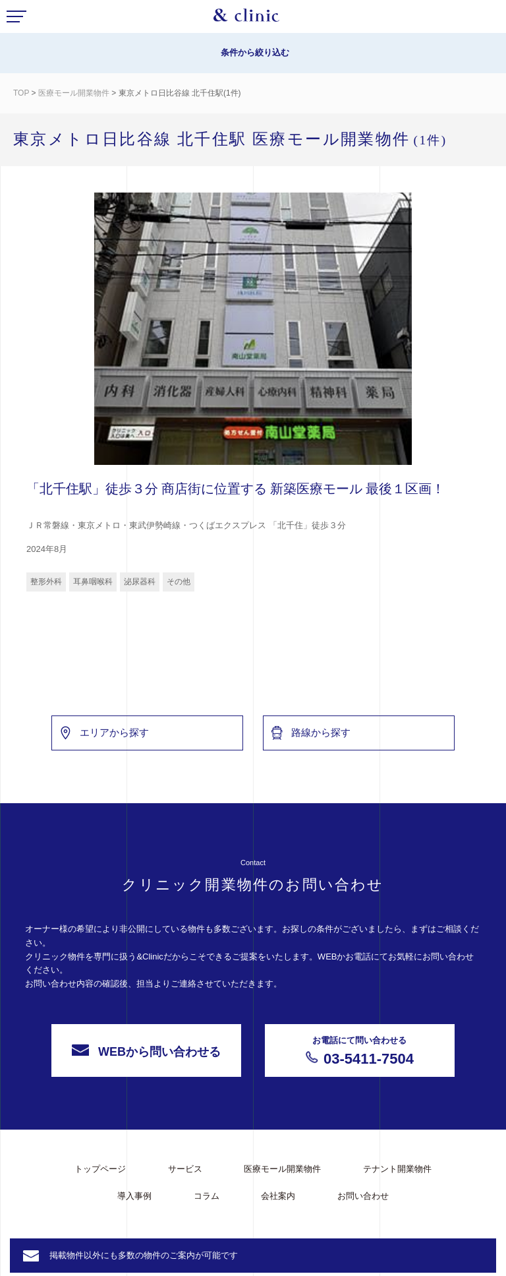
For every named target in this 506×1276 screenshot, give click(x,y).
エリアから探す (104, 770)
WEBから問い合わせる (146, 1088)
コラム (206, 1196)
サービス (185, 1169)
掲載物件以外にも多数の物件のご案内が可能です (143, 1255)
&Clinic (246, 18)
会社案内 (278, 1196)
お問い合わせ (363, 1196)
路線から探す (310, 770)
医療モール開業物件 (74, 93)
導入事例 (134, 1196)
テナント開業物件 (397, 1169)
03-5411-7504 (359, 1087)
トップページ (100, 1169)
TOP (21, 93)
